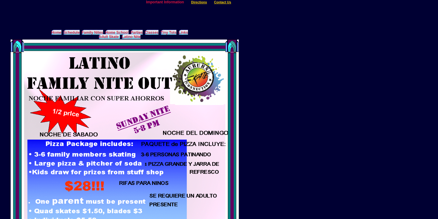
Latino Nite (131, 37)
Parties (136, 32)
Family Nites (92, 32)
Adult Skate (109, 37)
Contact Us (222, 2)
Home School (117, 32)
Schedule (71, 32)
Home (56, 32)
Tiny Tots (168, 32)
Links (183, 32)
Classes (151, 32)
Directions (199, 2)
